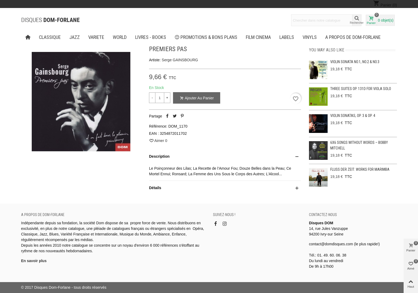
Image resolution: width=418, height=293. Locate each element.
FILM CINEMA (258, 37)
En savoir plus (34, 261)
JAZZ (74, 37)
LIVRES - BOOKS (150, 37)
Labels (286, 37)
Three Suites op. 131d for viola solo (360, 89)
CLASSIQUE (50, 37)
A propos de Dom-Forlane (353, 37)
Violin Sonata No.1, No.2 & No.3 (354, 62)
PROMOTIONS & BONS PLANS (206, 37)
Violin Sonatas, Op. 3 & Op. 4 (352, 115)
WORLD (120, 37)
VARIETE (96, 37)
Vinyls (310, 37)
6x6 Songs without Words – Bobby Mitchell (359, 145)
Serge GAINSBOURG (180, 60)
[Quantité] (159, 97)
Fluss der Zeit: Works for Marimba (359, 169)
